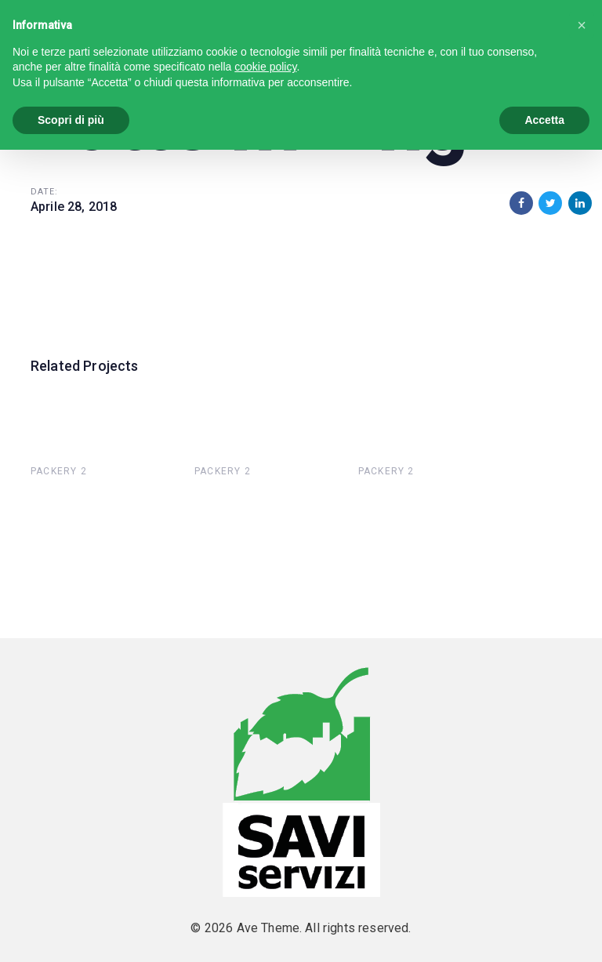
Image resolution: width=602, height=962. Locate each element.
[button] (581, 25)
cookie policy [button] (265, 66)
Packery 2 (59, 471)
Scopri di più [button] (71, 120)
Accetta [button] (544, 120)
